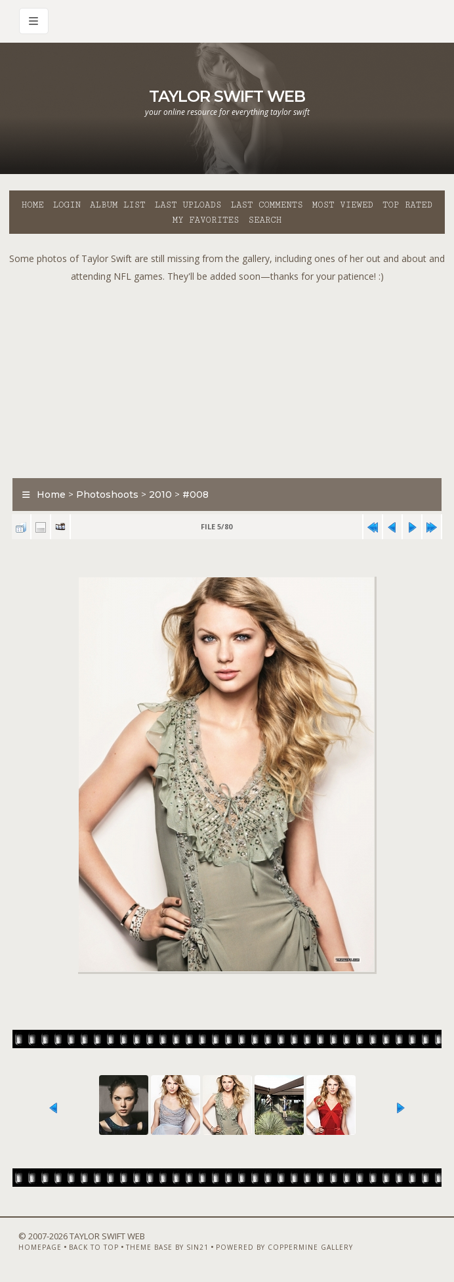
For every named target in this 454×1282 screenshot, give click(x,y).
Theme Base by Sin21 (167, 1247)
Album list (118, 205)
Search (264, 220)
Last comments (267, 205)
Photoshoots (107, 494)
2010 (160, 494)
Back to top (94, 1247)
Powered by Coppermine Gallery (284, 1247)
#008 (195, 494)
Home (33, 205)
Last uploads (188, 205)
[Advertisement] (231, 377)
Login (67, 205)
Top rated (407, 205)
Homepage (40, 1247)
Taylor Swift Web (227, 96)
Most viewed (342, 205)
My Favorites (206, 220)
